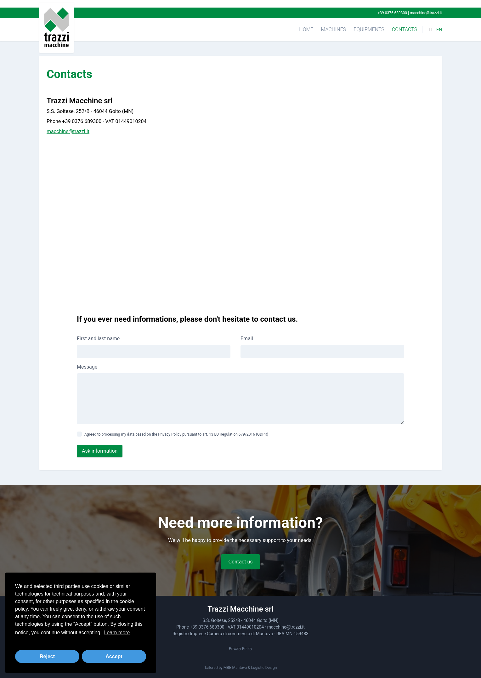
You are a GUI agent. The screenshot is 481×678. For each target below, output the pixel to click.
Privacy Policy (240, 649)
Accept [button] (113, 656)
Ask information (99, 451)
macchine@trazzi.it (426, 13)
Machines (333, 29)
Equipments (369, 29)
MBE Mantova (235, 667)
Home (306, 29)
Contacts (404, 29)
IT (431, 29)
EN (439, 29)
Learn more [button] (117, 632)
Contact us (241, 562)
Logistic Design (264, 667)
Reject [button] (47, 656)
